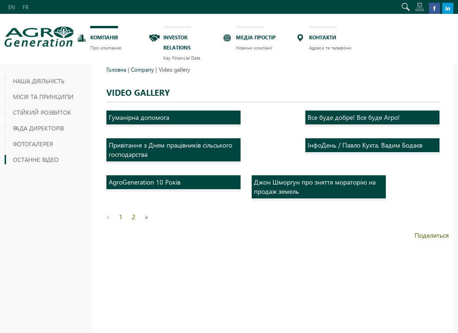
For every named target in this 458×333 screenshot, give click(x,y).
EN (11, 7)
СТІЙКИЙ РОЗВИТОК (42, 112)
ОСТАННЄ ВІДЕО (36, 159)
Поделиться (432, 235)
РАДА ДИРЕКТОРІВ (38, 128)
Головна (116, 69)
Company (142, 69)
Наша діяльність (38, 81)
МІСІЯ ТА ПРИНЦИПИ (43, 96)
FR (26, 7)
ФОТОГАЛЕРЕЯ (33, 144)
